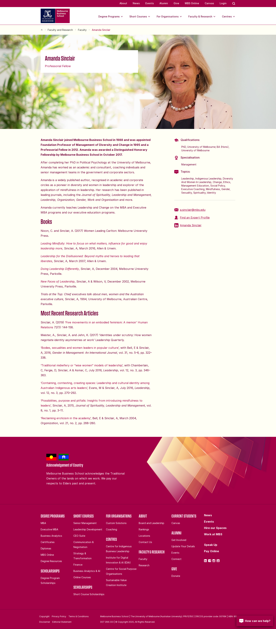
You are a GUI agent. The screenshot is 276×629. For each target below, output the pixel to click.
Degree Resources (51, 561)
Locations (144, 535)
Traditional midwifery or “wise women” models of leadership (81, 365)
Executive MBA (49, 529)
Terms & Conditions (78, 616)
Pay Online (211, 551)
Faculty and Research (60, 29)
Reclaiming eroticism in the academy (65, 418)
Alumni (163, 3)
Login (223, 3)
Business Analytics (51, 535)
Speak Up (210, 545)
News (136, 3)
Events (149, 3)
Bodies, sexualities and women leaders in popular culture (79, 347)
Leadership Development (87, 529)
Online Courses (82, 577)
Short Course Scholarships (88, 594)
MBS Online (192, 3)
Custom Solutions (116, 523)
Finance (77, 564)
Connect (176, 558)
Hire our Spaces (215, 528)
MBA (43, 523)
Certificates (48, 542)
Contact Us (145, 542)
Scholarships (50, 571)
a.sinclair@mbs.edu (189, 210)
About (123, 3)
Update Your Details (183, 546)
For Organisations (169, 16)
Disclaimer (44, 622)
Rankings (144, 529)
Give (176, 3)
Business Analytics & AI (86, 570)
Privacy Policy (59, 616)
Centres (228, 16)
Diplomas (46, 548)
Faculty (82, 29)
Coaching (111, 529)
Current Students (183, 516)
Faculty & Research (202, 16)
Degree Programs (110, 16)
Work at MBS (213, 534)
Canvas (209, 3)
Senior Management (85, 523)
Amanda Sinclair (188, 225)
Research (144, 565)
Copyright (44, 616)
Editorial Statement (61, 622)
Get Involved (178, 539)
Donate (175, 575)
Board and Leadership (151, 523)
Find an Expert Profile (192, 217)
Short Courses (139, 16)
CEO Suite (79, 535)
